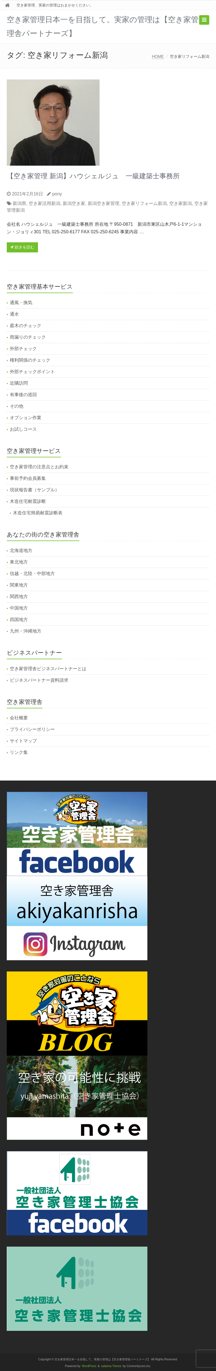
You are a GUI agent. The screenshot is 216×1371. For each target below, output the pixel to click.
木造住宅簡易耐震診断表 (37, 512)
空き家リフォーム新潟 (144, 203)
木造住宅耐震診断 (28, 501)
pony (57, 193)
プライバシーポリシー (32, 729)
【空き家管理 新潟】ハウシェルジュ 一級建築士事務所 (93, 176)
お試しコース (23, 429)
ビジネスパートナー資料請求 (39, 680)
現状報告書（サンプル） (34, 489)
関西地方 (19, 596)
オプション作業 (25, 417)
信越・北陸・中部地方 (32, 573)
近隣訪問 (19, 383)
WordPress (89, 1366)
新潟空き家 (74, 203)
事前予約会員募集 (28, 478)
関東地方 (19, 585)
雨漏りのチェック (28, 337)
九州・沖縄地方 (25, 631)
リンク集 (19, 752)
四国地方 (19, 619)
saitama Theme (111, 1366)
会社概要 (19, 717)
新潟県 (19, 203)
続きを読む (22, 247)
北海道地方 (21, 550)
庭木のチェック (25, 325)
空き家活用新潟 (44, 203)
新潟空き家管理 (103, 203)
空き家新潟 (180, 203)
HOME (158, 56)
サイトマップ (23, 740)
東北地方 (19, 562)
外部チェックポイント (32, 371)
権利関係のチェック (30, 360)
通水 (14, 314)
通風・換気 (21, 302)
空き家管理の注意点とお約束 (39, 466)
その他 (16, 406)
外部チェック (23, 348)
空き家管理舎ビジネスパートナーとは (48, 668)
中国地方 (19, 608)
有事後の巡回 (23, 394)
